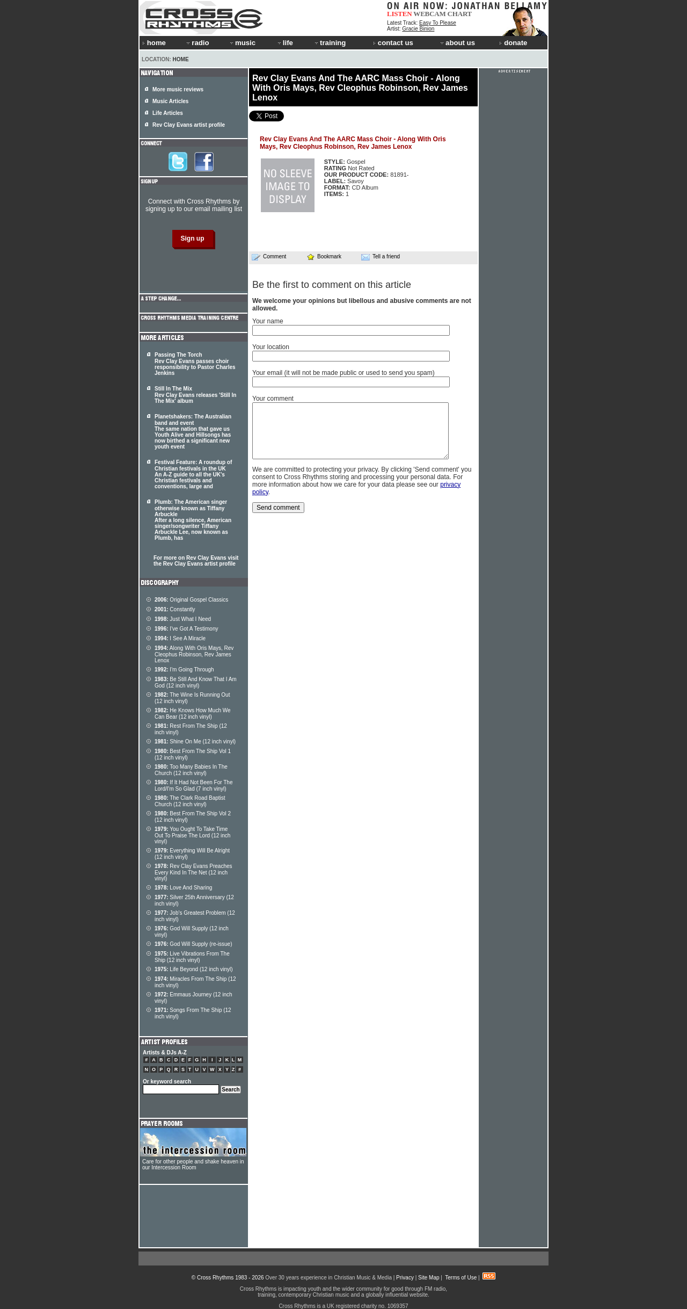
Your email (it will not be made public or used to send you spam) (343, 373)
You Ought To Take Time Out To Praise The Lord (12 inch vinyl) (192, 835)
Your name (267, 321)
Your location (270, 347)
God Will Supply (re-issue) (193, 944)
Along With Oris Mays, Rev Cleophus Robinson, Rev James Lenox (194, 654)
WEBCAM (429, 14)
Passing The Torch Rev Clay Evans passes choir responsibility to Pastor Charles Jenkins (195, 364)
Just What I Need (183, 619)
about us (457, 43)
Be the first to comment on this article (331, 284)
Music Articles (170, 101)
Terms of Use (461, 1278)
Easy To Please (437, 23)
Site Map (428, 1278)
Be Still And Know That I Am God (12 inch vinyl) (196, 682)
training (329, 43)
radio (197, 43)
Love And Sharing (183, 888)
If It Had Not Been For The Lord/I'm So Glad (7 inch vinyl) (193, 785)
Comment (269, 257)
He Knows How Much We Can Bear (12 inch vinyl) (193, 713)
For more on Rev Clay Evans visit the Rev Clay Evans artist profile (196, 561)
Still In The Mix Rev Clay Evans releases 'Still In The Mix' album (195, 395)
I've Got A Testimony (186, 629)
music (242, 43)
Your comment (273, 398)
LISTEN (399, 14)
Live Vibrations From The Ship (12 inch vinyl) (192, 957)
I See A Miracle (180, 638)
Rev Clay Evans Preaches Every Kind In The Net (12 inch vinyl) (193, 872)
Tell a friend (380, 257)
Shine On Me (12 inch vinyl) (195, 741)
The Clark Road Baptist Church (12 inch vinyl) (190, 801)
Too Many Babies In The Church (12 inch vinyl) (191, 770)
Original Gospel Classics (191, 600)
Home (181, 59)
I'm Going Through (184, 669)
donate (513, 43)
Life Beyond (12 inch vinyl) (194, 969)
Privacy (405, 1278)
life (284, 43)
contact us (393, 43)
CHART (460, 14)
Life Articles (167, 113)
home (154, 43)
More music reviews (177, 89)
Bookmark (323, 256)
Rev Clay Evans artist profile (188, 125)
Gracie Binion (418, 29)
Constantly (175, 609)
